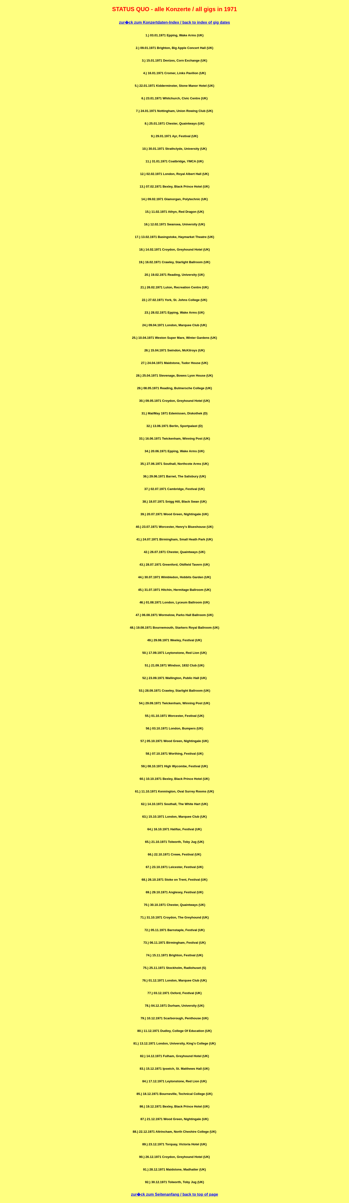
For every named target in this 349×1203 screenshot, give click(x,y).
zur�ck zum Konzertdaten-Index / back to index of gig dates (174, 22)
